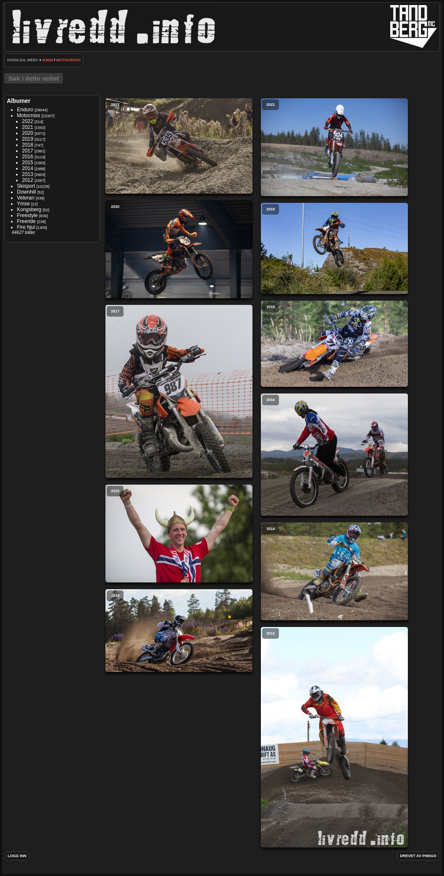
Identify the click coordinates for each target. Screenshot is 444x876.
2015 (27, 162)
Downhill (26, 192)
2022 (27, 121)
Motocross (68, 60)
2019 (27, 139)
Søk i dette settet (33, 78)
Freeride (26, 221)
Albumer (18, 100)
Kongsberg (29, 209)
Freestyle (27, 215)
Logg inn (17, 856)
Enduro (25, 110)
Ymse (23, 204)
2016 (27, 157)
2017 (27, 151)
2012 (27, 180)
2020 (27, 133)
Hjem (47, 60)
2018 (27, 145)
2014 (27, 168)
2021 (27, 127)
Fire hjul (26, 227)
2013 (27, 174)
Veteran (25, 198)
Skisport (26, 186)
